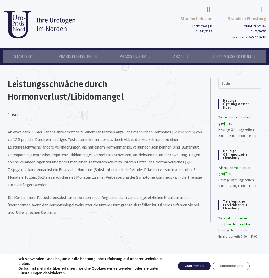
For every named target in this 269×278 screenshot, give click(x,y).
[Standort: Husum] (208, 9)
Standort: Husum (196, 18)
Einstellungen (30, 273)
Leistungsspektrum (233, 56)
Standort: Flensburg (247, 18)
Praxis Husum (135, 56)
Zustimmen (190, 266)
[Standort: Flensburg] (262, 9)
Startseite (25, 56)
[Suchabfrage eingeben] (239, 83)
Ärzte (181, 56)
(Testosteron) (183, 132)
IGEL (15, 115)
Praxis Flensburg (77, 56)
